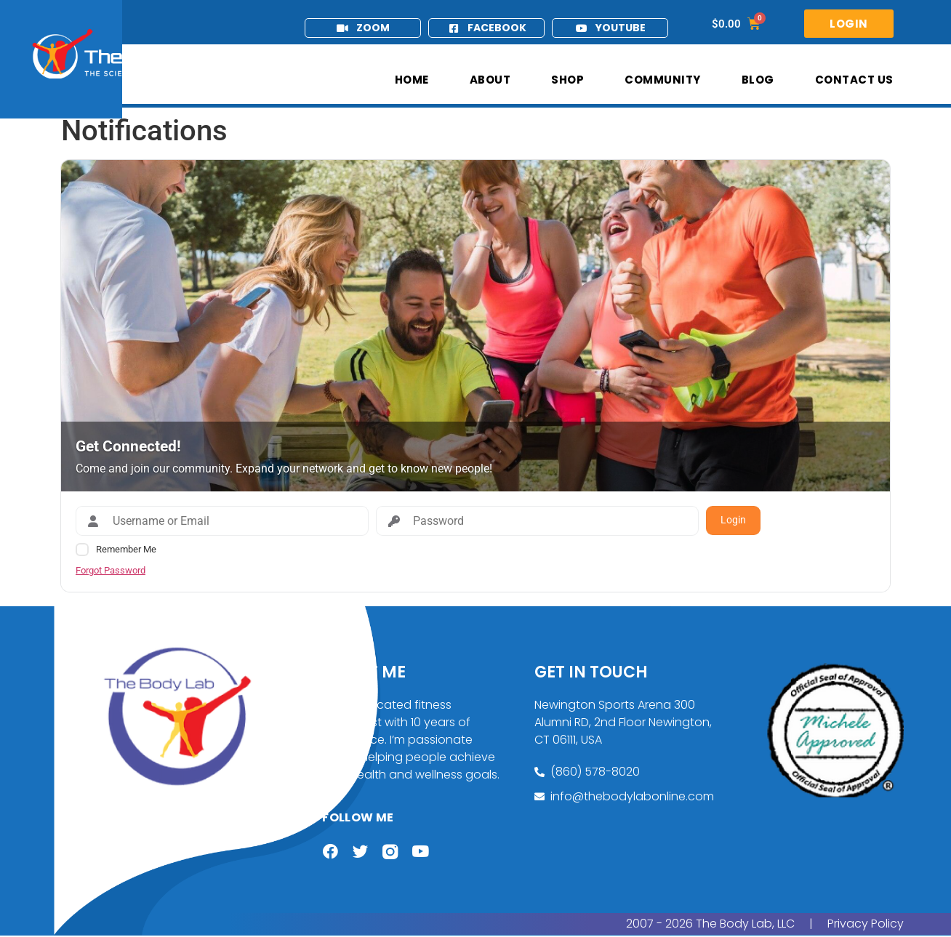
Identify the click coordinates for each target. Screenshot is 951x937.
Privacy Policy (865, 925)
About (490, 79)
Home (412, 79)
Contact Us (854, 79)
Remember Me (126, 549)
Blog (758, 79)
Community (663, 79)
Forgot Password (110, 570)
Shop (567, 79)
